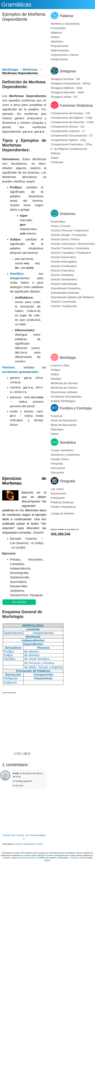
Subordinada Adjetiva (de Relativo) (72, 297)
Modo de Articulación (64, 424)
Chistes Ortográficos (63, 506)
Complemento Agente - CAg (68, 140)
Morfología (10, 69)
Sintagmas (68, 71)
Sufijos (55, 374)
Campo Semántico (62, 450)
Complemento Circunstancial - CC (72, 135)
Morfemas (30, 69)
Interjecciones (59, 59)
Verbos (55, 37)
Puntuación (58, 497)
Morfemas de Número (64, 383)
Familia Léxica (60, 459)
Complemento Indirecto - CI (68, 131)
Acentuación (58, 493)
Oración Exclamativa (63, 266)
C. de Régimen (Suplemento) (69, 148)
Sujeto (55, 157)
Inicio (26, 837)
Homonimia (58, 468)
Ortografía (67, 481)
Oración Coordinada (63, 301)
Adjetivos (56, 32)
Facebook (74, 858)
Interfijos (16, 273)
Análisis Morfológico (63, 401)
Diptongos (57, 429)
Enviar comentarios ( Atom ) (30, 844)
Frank (16, 773)
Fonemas (56, 416)
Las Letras (57, 489)
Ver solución (19, 602)
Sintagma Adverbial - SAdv (67, 92)
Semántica (68, 442)
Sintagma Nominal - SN (65, 79)
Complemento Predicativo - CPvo (71, 144)
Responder (18, 785)
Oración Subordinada (64, 283)
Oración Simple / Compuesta (69, 234)
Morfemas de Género (64, 387)
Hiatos (55, 433)
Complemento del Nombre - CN (70, 113)
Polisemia (57, 463)
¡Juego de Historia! (62, 513)
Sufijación (10, 682)
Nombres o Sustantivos (65, 23)
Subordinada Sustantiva (66, 288)
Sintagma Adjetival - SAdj (66, 87)
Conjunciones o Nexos (65, 54)
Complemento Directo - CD (67, 126)
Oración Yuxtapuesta (64, 306)
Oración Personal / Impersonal (70, 230)
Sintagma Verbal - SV (64, 96)
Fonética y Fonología (76, 408)
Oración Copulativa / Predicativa (71, 252)
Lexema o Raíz (60, 365)
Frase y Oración (61, 226)
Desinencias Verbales (64, 392)
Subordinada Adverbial (65, 292)
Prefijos (55, 369)
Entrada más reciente (13, 835)
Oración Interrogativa (64, 261)
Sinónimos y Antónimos (65, 454)
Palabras (66, 16)
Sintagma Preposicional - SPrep (70, 83)
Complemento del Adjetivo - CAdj (71, 117)
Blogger (47, 860)
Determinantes (60, 50)
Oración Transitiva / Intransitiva (70, 248)
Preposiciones (59, 45)
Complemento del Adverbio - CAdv (72, 122)
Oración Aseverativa (63, 257)
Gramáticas (16, 4)
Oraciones (67, 214)
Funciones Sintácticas (76, 105)
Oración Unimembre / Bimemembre (73, 243)
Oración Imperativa (62, 270)
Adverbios (57, 41)
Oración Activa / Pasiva (65, 239)
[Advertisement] (10, 722)
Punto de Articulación (64, 420)
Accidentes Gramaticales (66, 396)
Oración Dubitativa (62, 274)
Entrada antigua (38, 835)
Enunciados (58, 221)
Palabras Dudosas (62, 502)
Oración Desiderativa (64, 279)
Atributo (55, 153)
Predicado (57, 162)
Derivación (57, 472)
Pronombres (58, 28)
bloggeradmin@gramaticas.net (24, 858)
